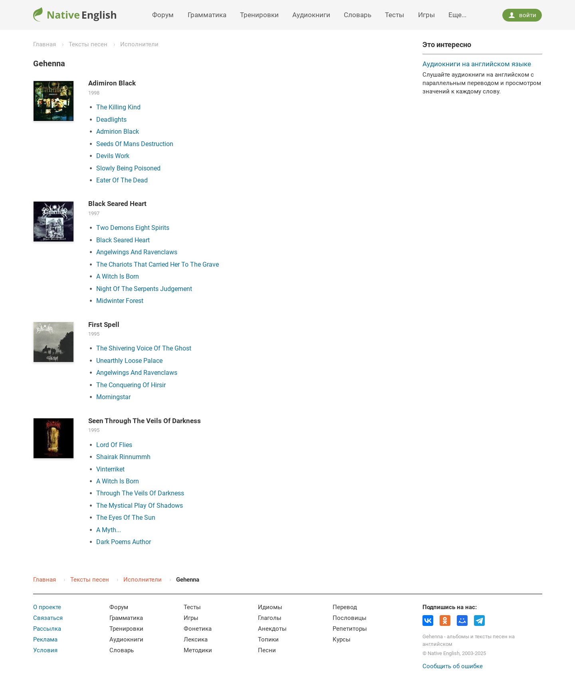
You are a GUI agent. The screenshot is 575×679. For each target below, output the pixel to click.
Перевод (345, 607)
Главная (44, 44)
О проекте (47, 607)
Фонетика (198, 628)
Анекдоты (272, 628)
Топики (268, 639)
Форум (163, 15)
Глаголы (270, 618)
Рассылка (47, 628)
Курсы (342, 639)
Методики (198, 650)
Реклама (45, 639)
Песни (267, 650)
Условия (45, 650)
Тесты (394, 15)
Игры (426, 15)
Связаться (48, 618)
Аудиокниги (311, 15)
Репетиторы (350, 628)
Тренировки (259, 15)
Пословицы (350, 618)
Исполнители (139, 44)
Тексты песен (88, 44)
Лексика (196, 639)
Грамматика (207, 15)
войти (522, 15)
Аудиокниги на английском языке (476, 64)
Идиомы (270, 607)
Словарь (357, 15)
